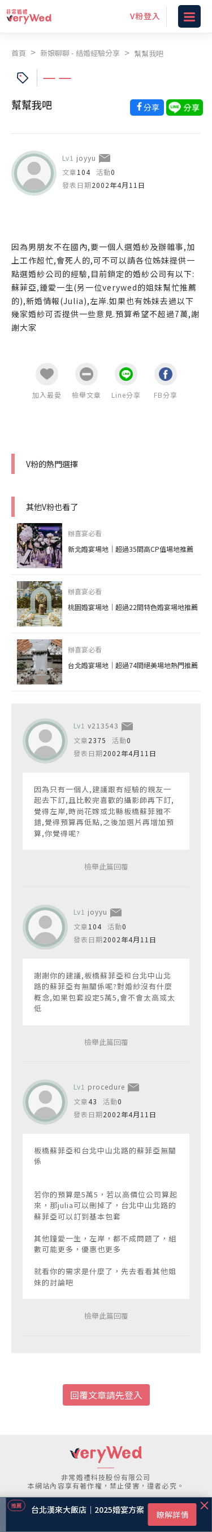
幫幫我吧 (148, 53)
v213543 (103, 725)
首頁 (18, 52)
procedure (106, 1086)
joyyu (86, 158)
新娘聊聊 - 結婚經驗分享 (80, 52)
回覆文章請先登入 (106, 1395)
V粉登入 (145, 15)
